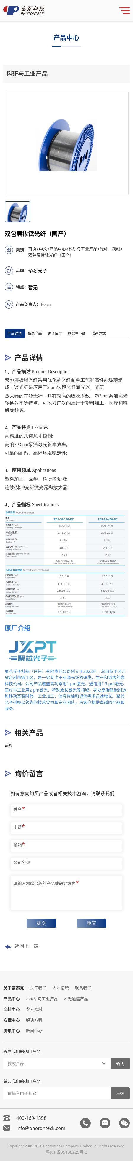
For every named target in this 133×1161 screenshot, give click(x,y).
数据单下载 (77, 333)
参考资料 (34, 1009)
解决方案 (34, 1020)
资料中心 (11, 1009)
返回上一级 (21, 946)
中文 (44, 249)
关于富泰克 (13, 988)
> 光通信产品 (76, 999)
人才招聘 (60, 988)
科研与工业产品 (84, 249)
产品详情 (15, 333)
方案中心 (11, 1020)
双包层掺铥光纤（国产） (51, 255)
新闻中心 (34, 1031)
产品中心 (59, 249)
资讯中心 (11, 1031)
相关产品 (35, 333)
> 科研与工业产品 (42, 999)
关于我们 (38, 988)
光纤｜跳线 (111, 249)
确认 (120, 1063)
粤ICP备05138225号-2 (66, 1152)
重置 (91, 923)
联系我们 (83, 988)
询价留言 (55, 333)
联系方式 (99, 333)
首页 (33, 249)
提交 (41, 923)
